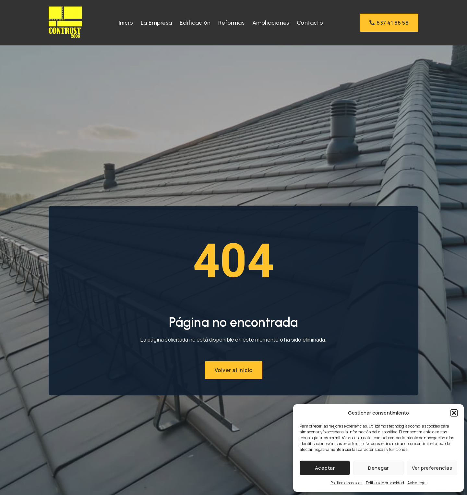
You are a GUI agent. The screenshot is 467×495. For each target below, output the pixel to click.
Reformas (231, 22)
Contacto (310, 22)
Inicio (126, 22)
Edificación (195, 22)
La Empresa (156, 22)
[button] (454, 413)
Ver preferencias (432, 468)
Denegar (378, 468)
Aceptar (325, 468)
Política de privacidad (385, 483)
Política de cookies (346, 483)
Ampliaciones (270, 22)
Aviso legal (416, 483)
